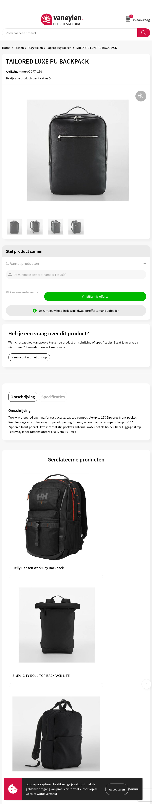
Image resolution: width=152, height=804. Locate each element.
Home (6, 48)
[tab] (22, 398)
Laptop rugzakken (59, 48)
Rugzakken (35, 48)
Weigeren (134, 788)
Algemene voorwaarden (94, 724)
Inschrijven (139, 772)
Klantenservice (12, 724)
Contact (7, 730)
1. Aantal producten (22, 263)
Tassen (19, 48)
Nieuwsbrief (86, 686)
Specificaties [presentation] (53, 398)
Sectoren (84, 674)
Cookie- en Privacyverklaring (97, 730)
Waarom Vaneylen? (91, 680)
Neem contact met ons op (29, 358)
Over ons (84, 662)
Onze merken (87, 668)
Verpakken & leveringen (18, 736)
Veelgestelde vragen (91, 692)
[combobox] (70, 32)
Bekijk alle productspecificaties (28, 78)
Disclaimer (85, 736)
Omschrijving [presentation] (22, 398)
